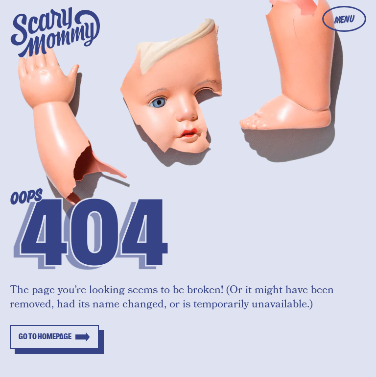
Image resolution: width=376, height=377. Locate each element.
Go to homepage (45, 336)
